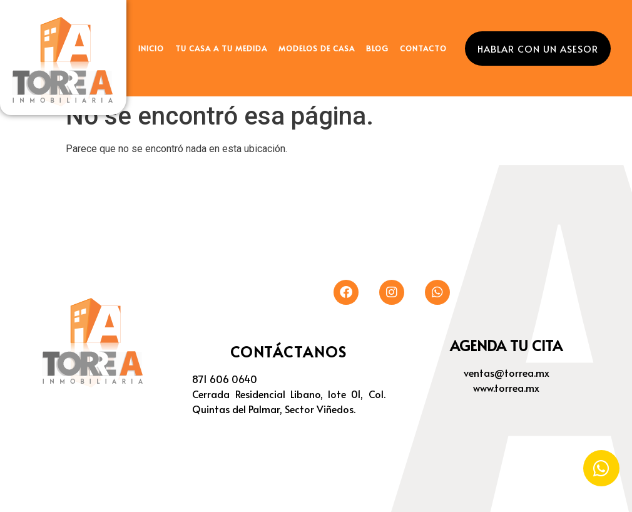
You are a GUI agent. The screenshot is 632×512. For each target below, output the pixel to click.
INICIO (151, 48)
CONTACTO (423, 48)
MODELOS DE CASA (316, 48)
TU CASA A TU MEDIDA (221, 48)
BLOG (377, 48)
